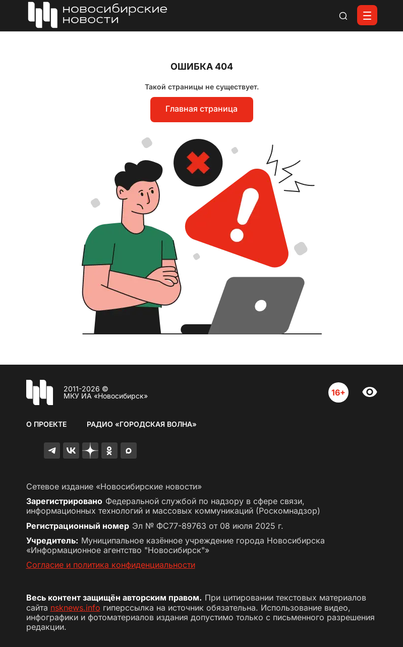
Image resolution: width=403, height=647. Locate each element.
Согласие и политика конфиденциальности (110, 565)
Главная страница (201, 109)
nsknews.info (75, 608)
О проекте (46, 424)
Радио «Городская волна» (142, 424)
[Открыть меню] (367, 15)
